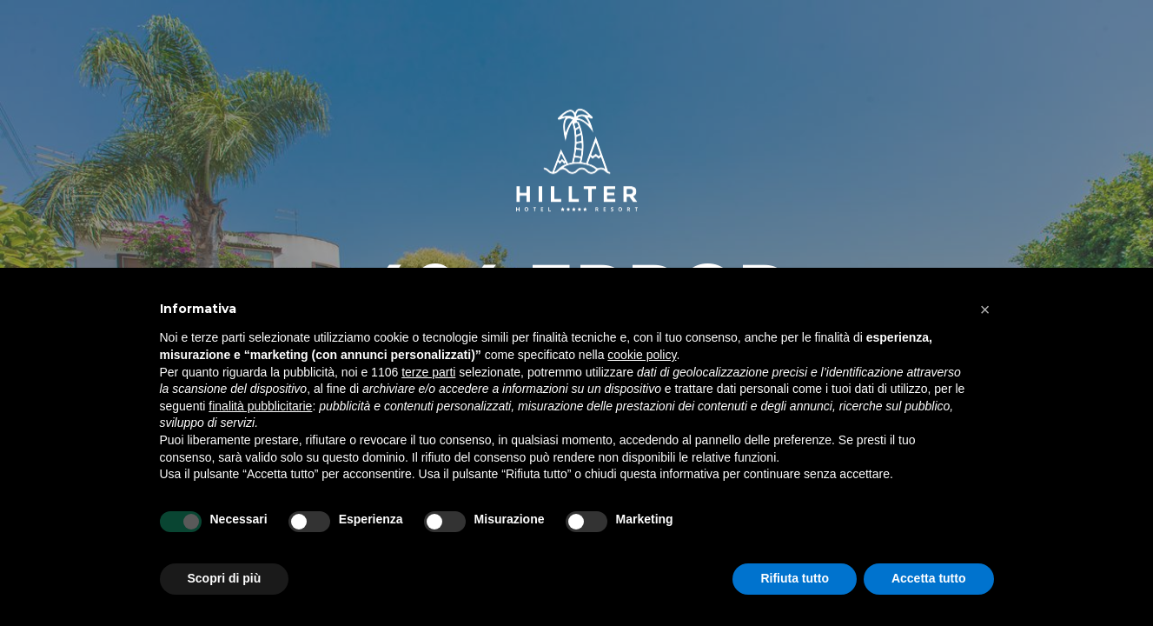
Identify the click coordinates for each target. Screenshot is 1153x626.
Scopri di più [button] (225, 578)
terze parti (428, 372)
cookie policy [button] (641, 355)
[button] (985, 309)
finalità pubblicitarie (260, 406)
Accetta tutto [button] (928, 578)
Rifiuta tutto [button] (794, 578)
